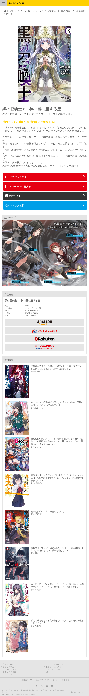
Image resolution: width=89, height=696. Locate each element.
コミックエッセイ (53, 669)
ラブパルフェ (8, 675)
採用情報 (65, 680)
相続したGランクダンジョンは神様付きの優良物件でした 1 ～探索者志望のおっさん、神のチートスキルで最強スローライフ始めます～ (57, 441)
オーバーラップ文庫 (46, 11)
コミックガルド (9, 667)
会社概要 (24, 680)
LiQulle (48, 672)
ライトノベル (24, 11)
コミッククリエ (9, 672)
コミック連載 (14, 205)
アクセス (34, 680)
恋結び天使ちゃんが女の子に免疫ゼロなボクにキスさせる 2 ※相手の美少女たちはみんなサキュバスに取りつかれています (57, 478)
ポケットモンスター (54, 667)
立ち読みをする (16, 177)
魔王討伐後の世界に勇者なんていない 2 (49, 511)
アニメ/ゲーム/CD (10, 669)
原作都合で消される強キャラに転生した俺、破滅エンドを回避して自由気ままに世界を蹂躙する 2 (57, 367)
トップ (10, 11)
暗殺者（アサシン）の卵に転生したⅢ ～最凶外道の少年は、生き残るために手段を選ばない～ (57, 549)
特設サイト (13, 196)
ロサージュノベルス (54, 664)
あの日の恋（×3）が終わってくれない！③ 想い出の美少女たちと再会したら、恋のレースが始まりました (57, 585)
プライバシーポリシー (50, 680)
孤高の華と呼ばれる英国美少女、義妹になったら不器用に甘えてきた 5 (57, 621)
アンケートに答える (18, 186)
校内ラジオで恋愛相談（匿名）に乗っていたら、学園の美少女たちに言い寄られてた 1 (57, 403)
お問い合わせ (78, 692)
